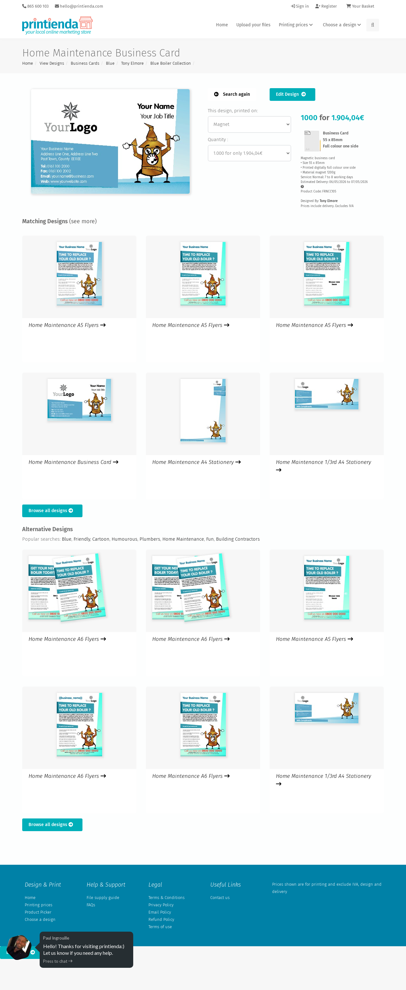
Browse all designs (52, 510)
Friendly (82, 539)
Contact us (220, 897)
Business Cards (85, 63)
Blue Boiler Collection (170, 63)
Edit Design (292, 94)
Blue (110, 63)
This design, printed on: (233, 111)
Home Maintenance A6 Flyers (67, 639)
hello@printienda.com (79, 6)
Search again (232, 94)
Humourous (124, 539)
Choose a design (343, 25)
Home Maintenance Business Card (73, 462)
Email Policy (159, 912)
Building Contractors (238, 539)
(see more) (83, 221)
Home (222, 25)
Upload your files (253, 25)
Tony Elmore (132, 63)
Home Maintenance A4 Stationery (196, 462)
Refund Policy (161, 919)
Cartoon (100, 539)
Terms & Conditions (166, 897)
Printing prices (297, 25)
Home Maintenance (183, 539)
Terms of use (160, 926)
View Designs (52, 63)
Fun (210, 539)
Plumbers (150, 539)
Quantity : (218, 139)
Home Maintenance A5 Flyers (67, 325)
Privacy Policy (161, 904)
